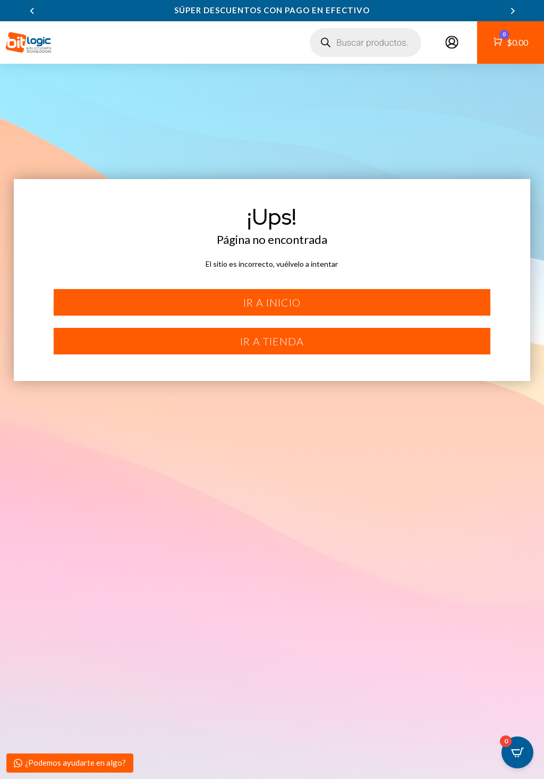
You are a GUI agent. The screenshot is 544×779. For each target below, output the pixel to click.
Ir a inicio (272, 302)
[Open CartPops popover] (517, 752)
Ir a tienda (272, 341)
